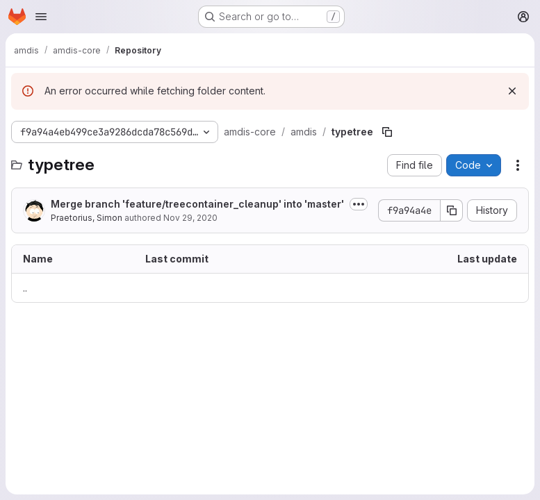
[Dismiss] (512, 91)
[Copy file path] (387, 132)
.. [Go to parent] (25, 288)
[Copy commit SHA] (452, 210)
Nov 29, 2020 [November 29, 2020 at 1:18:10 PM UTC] (190, 217)
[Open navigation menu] (41, 17)
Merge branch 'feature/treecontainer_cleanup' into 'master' (197, 204)
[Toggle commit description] (359, 204)
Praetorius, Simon (86, 217)
